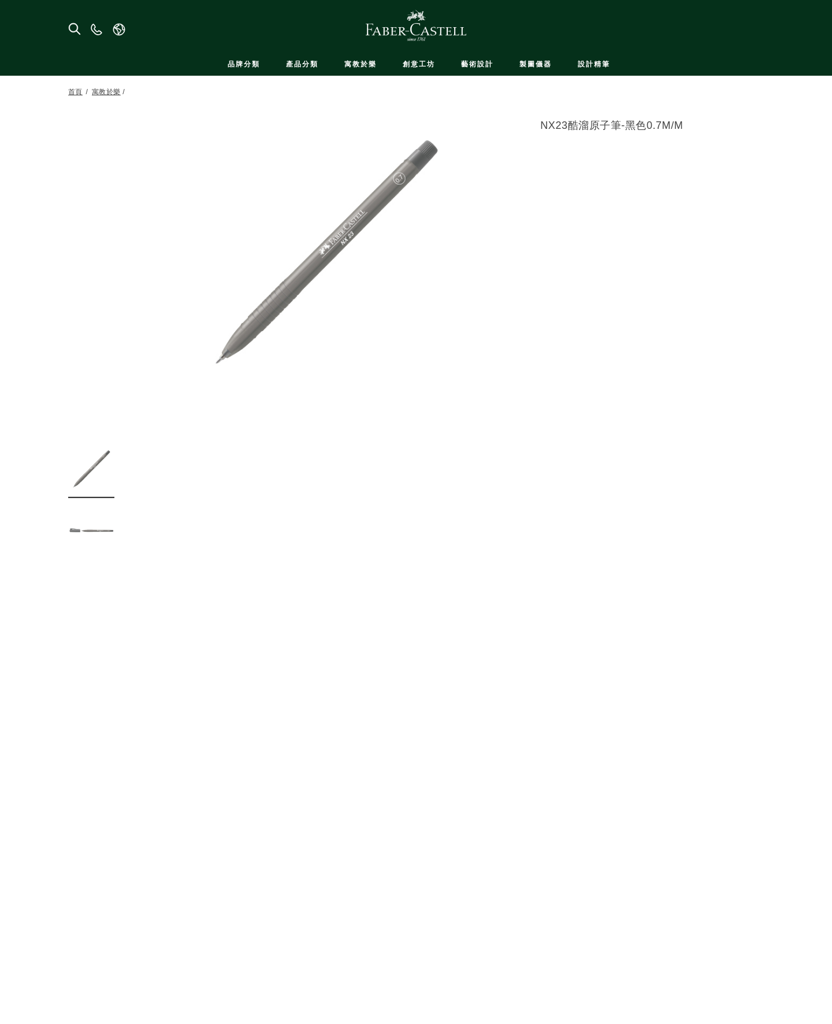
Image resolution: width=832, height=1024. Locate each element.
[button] (91, 469)
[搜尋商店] (74, 28)
